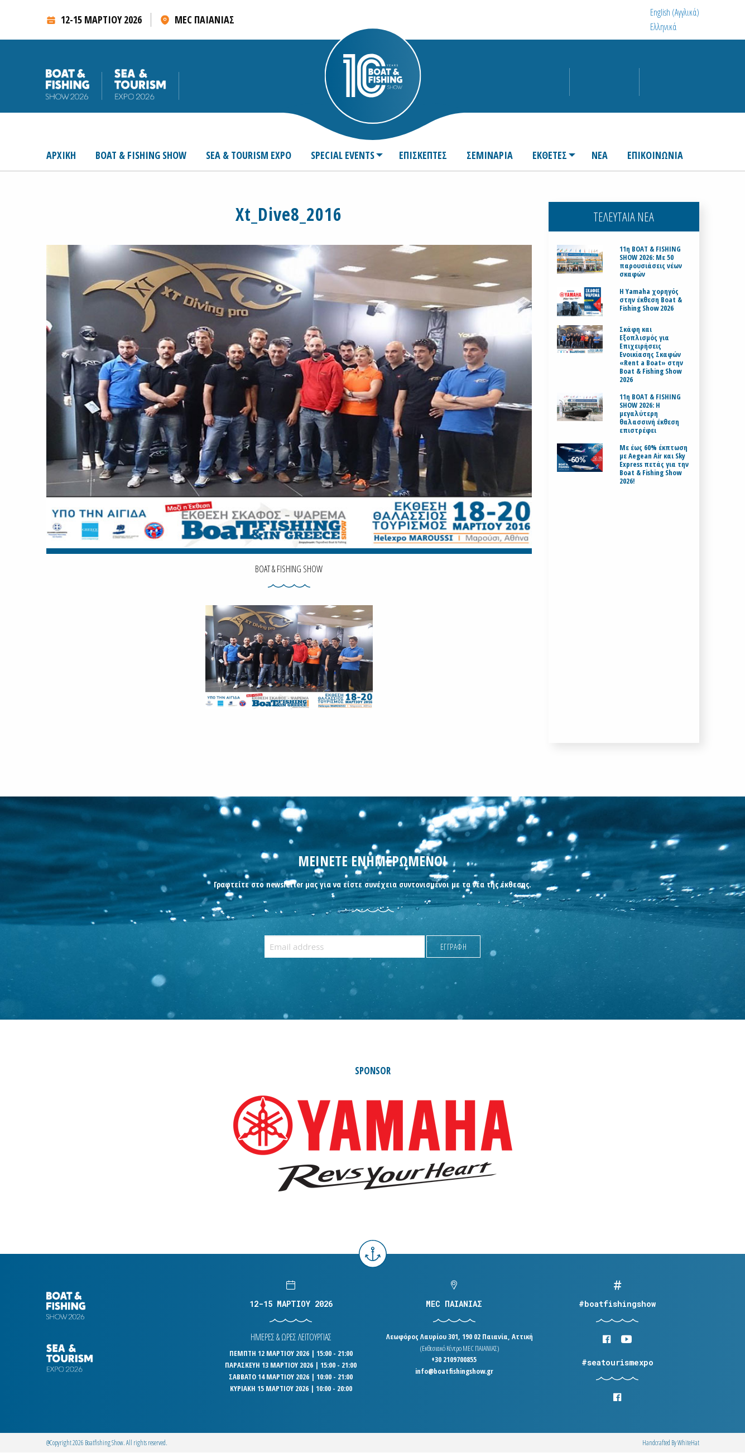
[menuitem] (674, 12)
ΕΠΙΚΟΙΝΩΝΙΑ (655, 156)
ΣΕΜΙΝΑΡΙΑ (490, 156)
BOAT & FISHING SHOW (140, 156)
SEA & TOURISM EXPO (248, 156)
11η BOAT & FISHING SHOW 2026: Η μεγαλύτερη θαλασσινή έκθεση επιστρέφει (650, 414)
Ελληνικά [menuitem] (663, 27)
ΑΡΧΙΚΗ (61, 156)
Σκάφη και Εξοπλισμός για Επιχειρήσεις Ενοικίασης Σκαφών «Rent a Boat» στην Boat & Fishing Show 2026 (651, 354)
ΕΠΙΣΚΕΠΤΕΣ (423, 156)
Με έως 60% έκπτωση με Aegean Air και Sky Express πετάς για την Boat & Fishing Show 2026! (654, 464)
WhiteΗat (688, 1442)
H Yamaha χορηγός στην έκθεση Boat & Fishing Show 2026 (650, 299)
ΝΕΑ (600, 156)
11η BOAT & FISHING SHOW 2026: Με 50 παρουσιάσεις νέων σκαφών (650, 261)
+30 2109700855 (454, 1359)
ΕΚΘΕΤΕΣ (549, 156)
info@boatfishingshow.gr (454, 1371)
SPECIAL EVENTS (342, 156)
